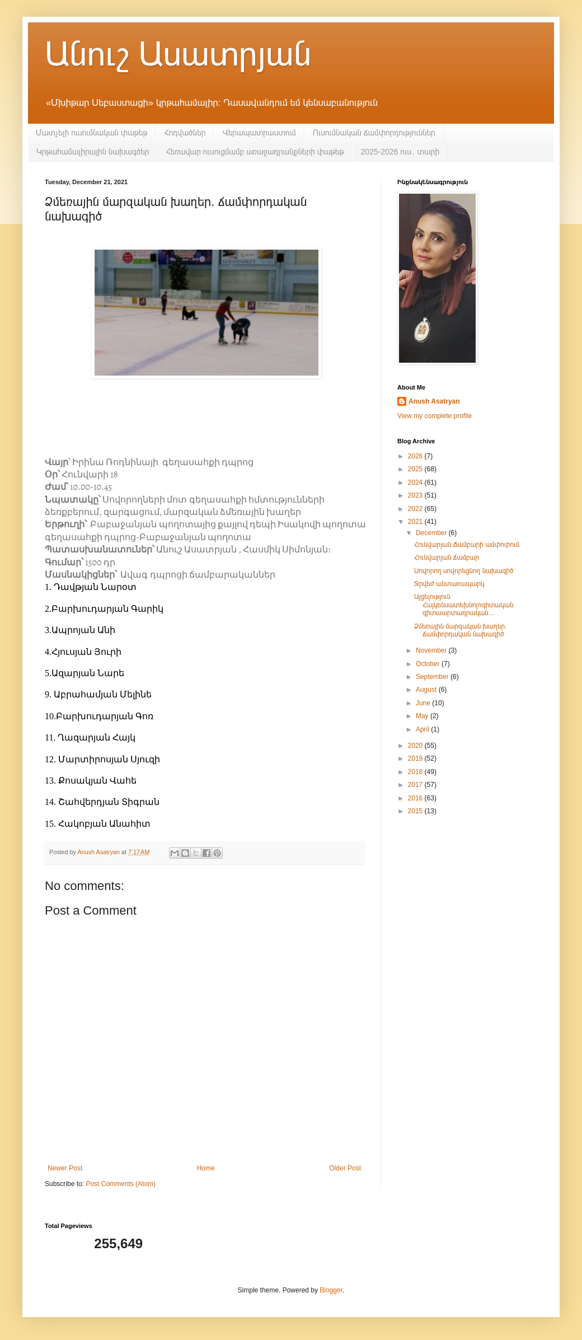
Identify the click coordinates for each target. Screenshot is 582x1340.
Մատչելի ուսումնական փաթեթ (91, 132)
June (424, 703)
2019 (416, 758)
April (423, 729)
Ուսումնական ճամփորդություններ (374, 132)
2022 (416, 509)
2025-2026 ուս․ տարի (399, 151)
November (432, 650)
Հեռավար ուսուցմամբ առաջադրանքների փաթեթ (255, 151)
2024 (416, 482)
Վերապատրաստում (259, 132)
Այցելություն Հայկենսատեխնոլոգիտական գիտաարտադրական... (464, 605)
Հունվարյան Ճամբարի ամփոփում (466, 545)
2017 (416, 785)
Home (206, 1168)
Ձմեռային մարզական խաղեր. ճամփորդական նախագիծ (460, 630)
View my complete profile (434, 416)
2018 (416, 772)
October (429, 664)
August (427, 690)
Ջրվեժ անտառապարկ (449, 584)
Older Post (345, 1168)
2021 (416, 522)
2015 (416, 811)
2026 (416, 456)
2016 (416, 798)
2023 (416, 495)
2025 (416, 469)
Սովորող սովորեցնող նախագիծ (463, 571)
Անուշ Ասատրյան (178, 54)
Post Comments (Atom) (121, 1184)
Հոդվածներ (184, 132)
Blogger (331, 1290)
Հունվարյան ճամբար (446, 557)
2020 (416, 745)
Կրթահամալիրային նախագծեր (92, 151)
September (433, 677)
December (432, 533)
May (423, 716)
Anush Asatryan (434, 401)
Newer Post (65, 1168)
